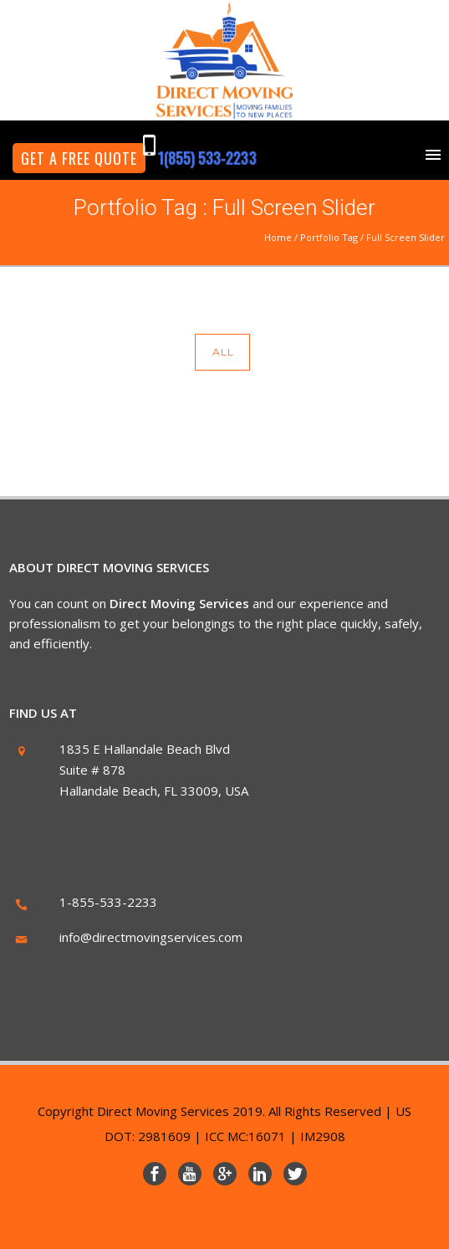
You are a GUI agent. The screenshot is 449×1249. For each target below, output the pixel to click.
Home (278, 237)
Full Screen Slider (405, 237)
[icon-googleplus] (229, 1173)
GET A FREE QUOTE (79, 158)
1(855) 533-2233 (207, 158)
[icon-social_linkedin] (264, 1173)
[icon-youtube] (194, 1173)
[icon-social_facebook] (159, 1173)
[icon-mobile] (154, 146)
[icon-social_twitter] (295, 1173)
